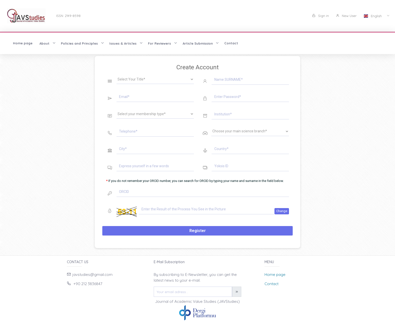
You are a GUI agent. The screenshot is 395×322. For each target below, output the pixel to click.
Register (197, 230)
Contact (231, 43)
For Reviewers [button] (160, 43)
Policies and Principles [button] (80, 43)
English (373, 16)
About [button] (44, 43)
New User (346, 16)
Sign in (320, 16)
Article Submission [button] (198, 43)
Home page (22, 43)
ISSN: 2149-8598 (68, 16)
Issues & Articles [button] (123, 43)
